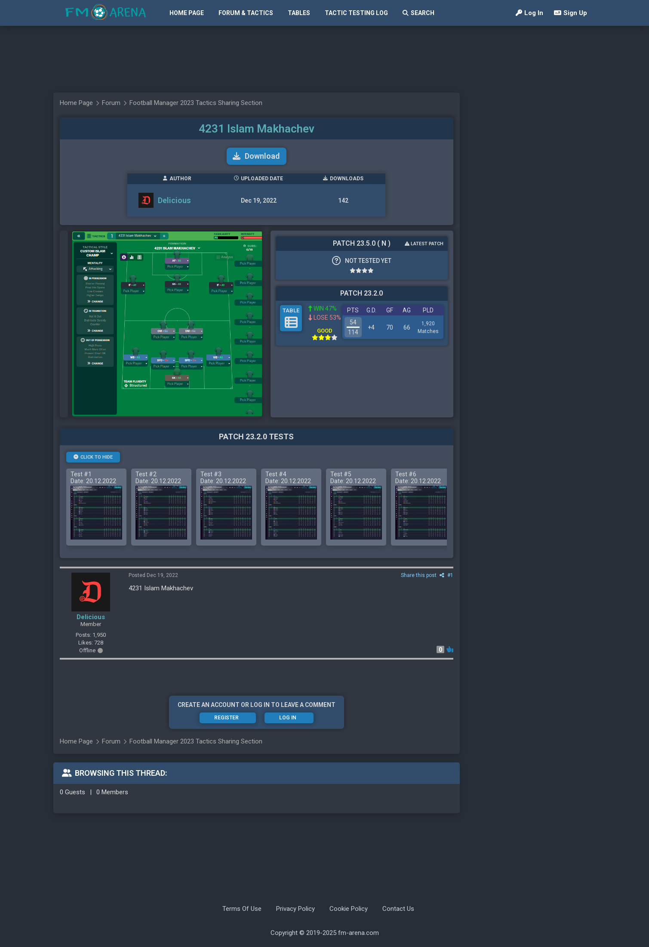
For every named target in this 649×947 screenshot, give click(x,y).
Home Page (186, 12)
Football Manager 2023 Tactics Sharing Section (195, 103)
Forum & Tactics (245, 12)
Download (256, 155)
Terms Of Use (241, 909)
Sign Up (570, 13)
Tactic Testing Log (356, 12)
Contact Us (398, 909)
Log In (529, 13)
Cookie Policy (348, 909)
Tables (299, 12)
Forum (111, 103)
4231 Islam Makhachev (256, 128)
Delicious (174, 200)
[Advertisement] (320, 59)
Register (226, 718)
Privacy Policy (295, 909)
